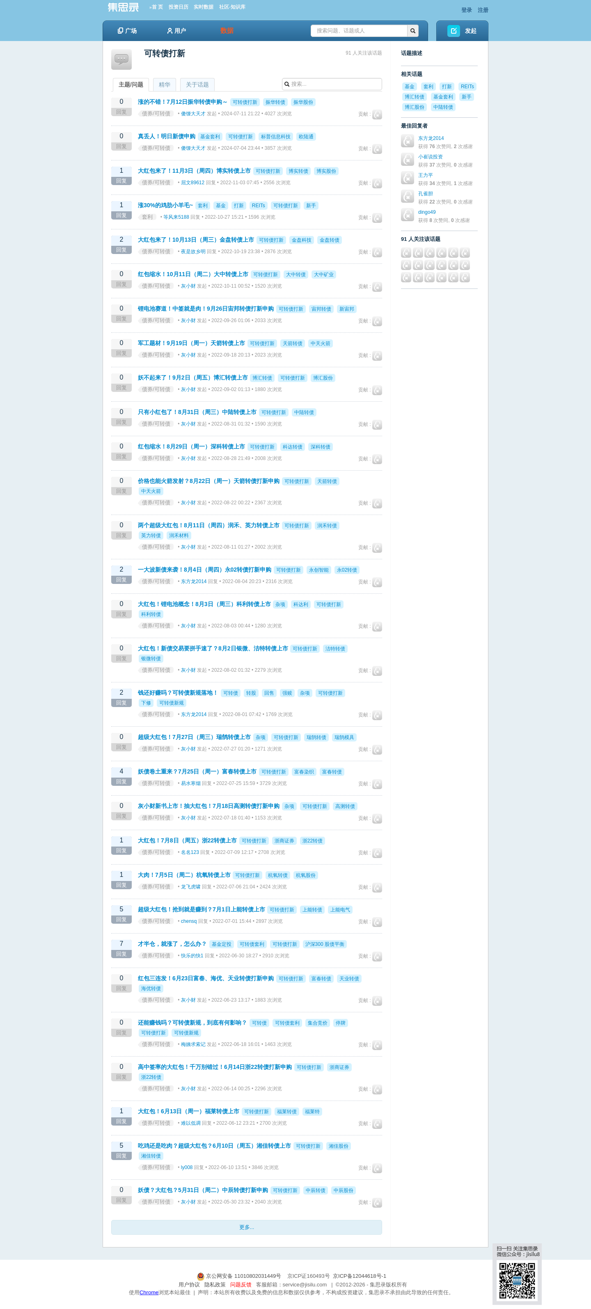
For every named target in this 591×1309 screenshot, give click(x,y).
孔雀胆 (425, 194)
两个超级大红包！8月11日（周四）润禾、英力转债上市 (208, 525)
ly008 (187, 1167)
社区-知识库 (232, 7)
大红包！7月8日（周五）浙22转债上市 (187, 840)
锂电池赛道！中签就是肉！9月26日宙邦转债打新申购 (206, 308)
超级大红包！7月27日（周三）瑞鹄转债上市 (194, 737)
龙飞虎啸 (191, 887)
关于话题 (197, 84)
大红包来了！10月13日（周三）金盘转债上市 (196, 239)
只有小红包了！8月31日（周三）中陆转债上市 (197, 412)
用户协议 (189, 1285)
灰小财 (188, 286)
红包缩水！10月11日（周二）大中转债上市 (193, 274)
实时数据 (203, 7)
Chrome (149, 1292)
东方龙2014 (194, 581)
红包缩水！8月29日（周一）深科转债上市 (191, 446)
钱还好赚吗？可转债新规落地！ (178, 692)
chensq (189, 921)
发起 (470, 30)
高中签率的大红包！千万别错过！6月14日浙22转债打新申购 (215, 1067)
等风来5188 (176, 217)
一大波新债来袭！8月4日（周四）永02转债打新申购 (204, 569)
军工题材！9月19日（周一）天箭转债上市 (191, 343)
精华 (164, 84)
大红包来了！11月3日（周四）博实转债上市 (194, 170)
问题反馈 (241, 1285)
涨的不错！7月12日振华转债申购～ (183, 101)
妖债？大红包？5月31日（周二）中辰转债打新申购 (203, 1190)
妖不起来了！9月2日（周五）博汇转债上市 (193, 377)
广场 (127, 30)
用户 (176, 30)
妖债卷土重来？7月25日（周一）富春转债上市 (197, 771)
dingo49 (427, 212)
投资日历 (178, 7)
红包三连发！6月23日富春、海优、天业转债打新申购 (206, 978)
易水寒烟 (191, 783)
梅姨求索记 (193, 1044)
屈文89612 (192, 182)
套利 (147, 217)
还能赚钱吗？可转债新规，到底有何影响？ (192, 1022)
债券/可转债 (156, 113)
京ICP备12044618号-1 (359, 1276)
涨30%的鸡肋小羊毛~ (165, 205)
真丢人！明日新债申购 (166, 136)
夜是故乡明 (193, 251)
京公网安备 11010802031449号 (240, 1276)
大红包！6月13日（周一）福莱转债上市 (188, 1111)
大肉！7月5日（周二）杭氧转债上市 (184, 875)
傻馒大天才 (193, 114)
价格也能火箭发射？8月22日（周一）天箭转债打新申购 (208, 481)
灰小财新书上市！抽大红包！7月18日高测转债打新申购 (208, 806)
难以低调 (191, 1123)
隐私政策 (215, 1285)
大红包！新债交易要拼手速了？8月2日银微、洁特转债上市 (213, 648)
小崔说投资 (430, 157)
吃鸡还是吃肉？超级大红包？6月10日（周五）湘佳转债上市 (214, 1145)
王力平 (425, 175)
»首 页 (156, 7)
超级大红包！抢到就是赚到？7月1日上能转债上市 (201, 909)
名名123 (190, 852)
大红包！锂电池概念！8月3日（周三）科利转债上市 (204, 604)
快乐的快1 (192, 956)
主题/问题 (131, 84)
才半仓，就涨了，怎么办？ (172, 944)
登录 (466, 10)
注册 (483, 10)
